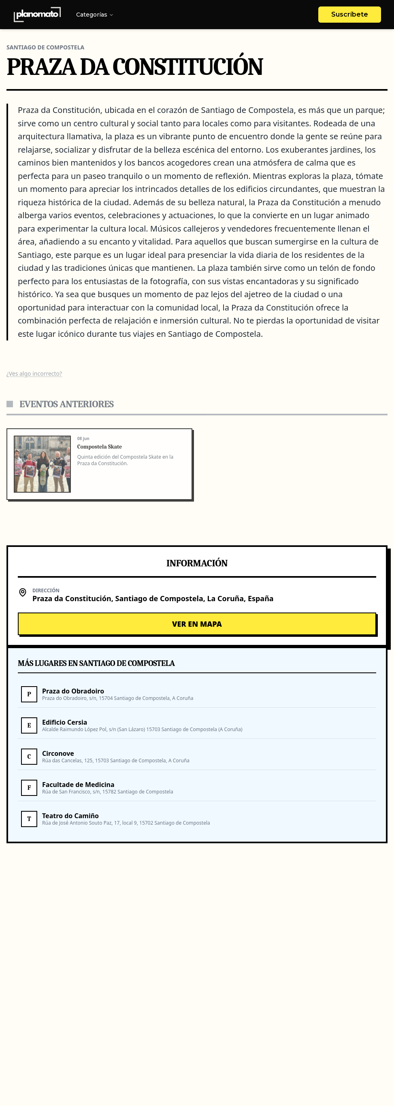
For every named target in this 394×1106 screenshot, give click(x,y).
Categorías (95, 14)
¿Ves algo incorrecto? (34, 373)
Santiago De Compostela (45, 47)
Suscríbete (349, 14)
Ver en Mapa (197, 624)
